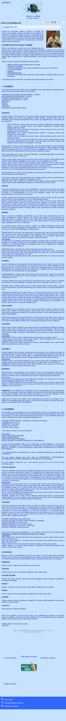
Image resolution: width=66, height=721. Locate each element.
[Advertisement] (25, 690)
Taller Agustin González (29, 656)
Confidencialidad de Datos (13, 703)
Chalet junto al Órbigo (47, 658)
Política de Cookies (11, 706)
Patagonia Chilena (10, 684)
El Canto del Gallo (10, 658)
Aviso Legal (8, 700)
